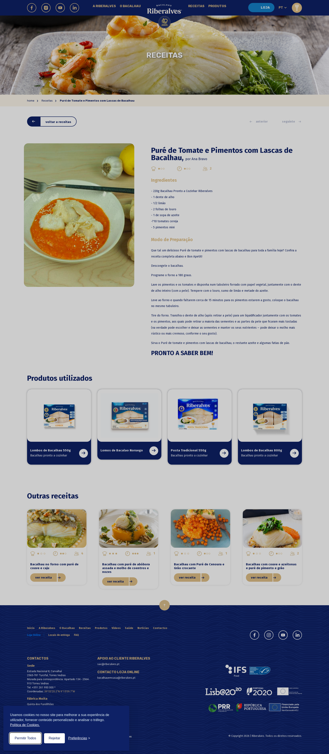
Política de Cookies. (25, 725)
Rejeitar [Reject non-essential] (54, 738)
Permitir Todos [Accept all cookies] (25, 738)
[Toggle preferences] (79, 738)
